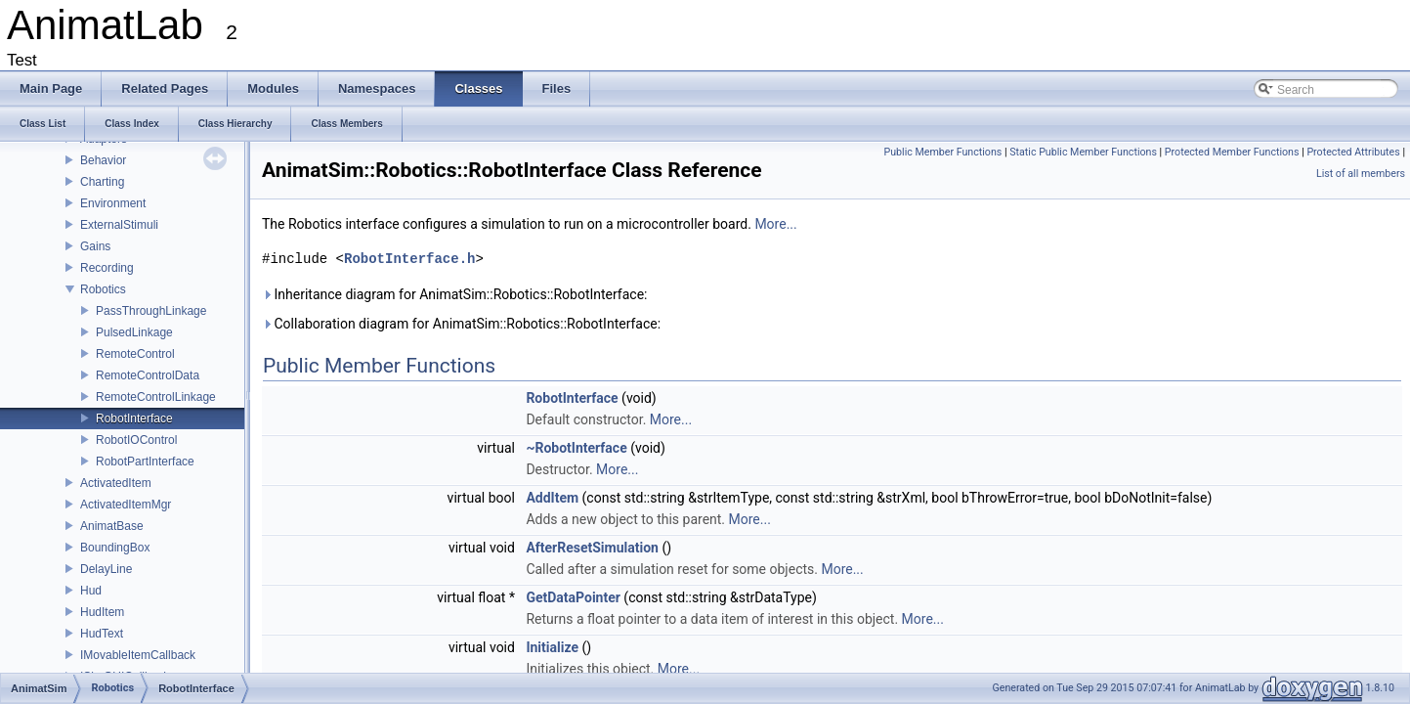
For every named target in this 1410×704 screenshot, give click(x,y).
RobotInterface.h (409, 258)
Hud (91, 590)
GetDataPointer (573, 597)
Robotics (103, 289)
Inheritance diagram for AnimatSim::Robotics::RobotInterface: (454, 294)
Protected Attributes (1352, 152)
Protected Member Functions (1232, 152)
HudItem (102, 612)
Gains (95, 246)
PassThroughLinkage (151, 311)
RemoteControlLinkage (156, 397)
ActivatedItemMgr (125, 504)
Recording (107, 268)
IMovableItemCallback (137, 655)
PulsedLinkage (134, 332)
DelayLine (106, 569)
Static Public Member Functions (1083, 152)
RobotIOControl (136, 440)
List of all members (1360, 173)
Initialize (552, 647)
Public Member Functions (943, 152)
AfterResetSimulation (592, 547)
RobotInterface (134, 418)
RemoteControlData (147, 375)
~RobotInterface (576, 448)
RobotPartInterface (145, 461)
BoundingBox (115, 547)
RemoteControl (135, 354)
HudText (101, 633)
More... (775, 224)
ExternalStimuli (119, 225)
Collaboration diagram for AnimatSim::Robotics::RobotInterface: (461, 323)
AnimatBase (112, 526)
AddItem (552, 498)
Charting (102, 182)
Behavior (103, 160)
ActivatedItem (115, 483)
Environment (113, 203)
